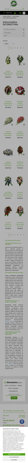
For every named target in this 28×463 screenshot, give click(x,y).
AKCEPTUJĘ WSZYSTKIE (14, 454)
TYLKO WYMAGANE (14, 457)
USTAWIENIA (14, 459)
